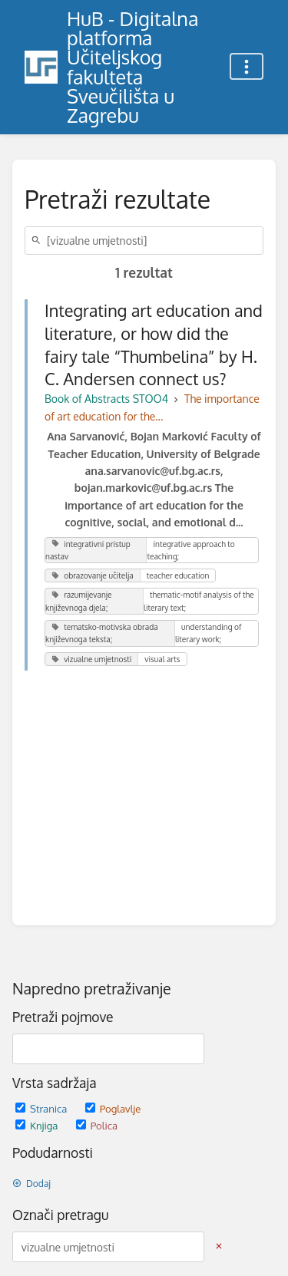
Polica (97, 1125)
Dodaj (31, 1183)
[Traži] (38, 240)
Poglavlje (113, 1108)
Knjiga (38, 1125)
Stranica (42, 1108)
